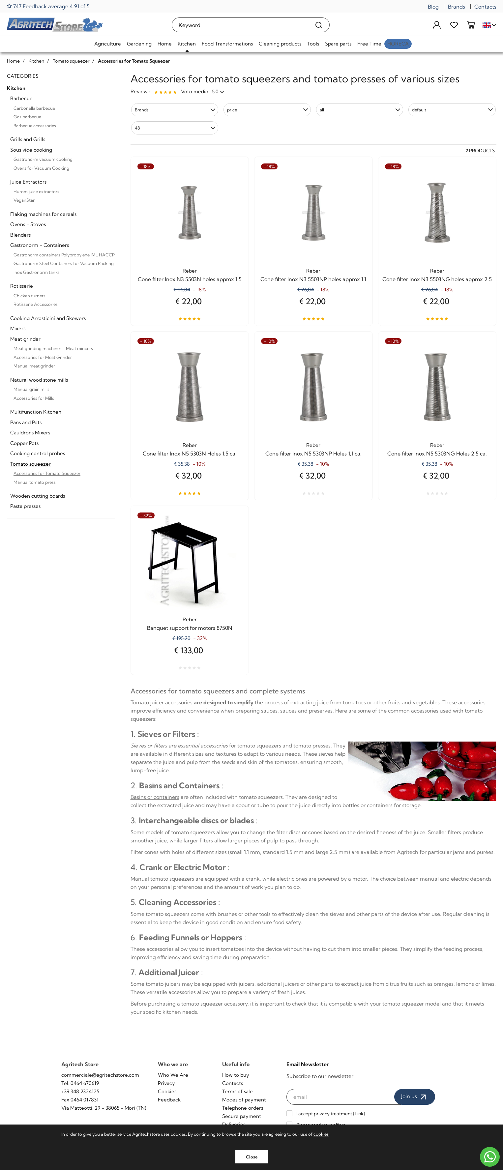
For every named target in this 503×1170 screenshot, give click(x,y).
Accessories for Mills (34, 398)
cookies (321, 1134)
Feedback (169, 1100)
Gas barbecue (27, 116)
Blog (433, 6)
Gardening (139, 44)
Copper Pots (24, 443)
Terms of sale (237, 1091)
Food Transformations (227, 44)
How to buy (235, 1075)
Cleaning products (280, 44)
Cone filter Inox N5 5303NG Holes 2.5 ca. (437, 453)
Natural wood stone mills (39, 380)
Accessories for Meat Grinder (43, 357)
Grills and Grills (27, 139)
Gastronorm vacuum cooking (43, 159)
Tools (313, 44)
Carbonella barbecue (34, 108)
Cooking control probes (37, 453)
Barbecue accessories (35, 125)
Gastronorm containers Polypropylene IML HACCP (64, 254)
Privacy (166, 1083)
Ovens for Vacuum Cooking (41, 168)
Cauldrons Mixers (30, 432)
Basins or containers (155, 797)
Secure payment (241, 1116)
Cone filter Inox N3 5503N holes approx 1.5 (190, 279)
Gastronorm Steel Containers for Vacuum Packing (64, 263)
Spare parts (338, 44)
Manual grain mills (31, 389)
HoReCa (398, 44)
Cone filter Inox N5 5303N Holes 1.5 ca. (190, 453)
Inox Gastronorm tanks (37, 272)
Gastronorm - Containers (39, 245)
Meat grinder (25, 339)
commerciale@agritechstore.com (100, 1075)
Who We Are (173, 1075)
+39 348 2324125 (80, 1091)
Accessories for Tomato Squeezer (47, 473)
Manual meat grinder (34, 365)
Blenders (20, 235)
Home (165, 44)
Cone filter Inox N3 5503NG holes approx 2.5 (437, 279)
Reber (190, 271)
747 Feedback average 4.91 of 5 (48, 6)
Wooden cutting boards (37, 496)
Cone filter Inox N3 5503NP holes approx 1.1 (313, 279)
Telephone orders (242, 1108)
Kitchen (187, 44)
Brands (456, 6)
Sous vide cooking (31, 150)
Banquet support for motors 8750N (189, 628)
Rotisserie (21, 286)
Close (251, 1156)
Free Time (369, 44)
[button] (175, 109)
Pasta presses (25, 506)
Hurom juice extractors (36, 191)
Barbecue (21, 98)
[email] (343, 1097)
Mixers (17, 328)
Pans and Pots (26, 422)
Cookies (167, 1091)
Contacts (485, 6)
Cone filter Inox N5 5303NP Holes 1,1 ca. (313, 453)
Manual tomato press (35, 482)
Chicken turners (29, 295)
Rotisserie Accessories (36, 304)
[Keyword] (240, 24)
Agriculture (107, 44)
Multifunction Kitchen (35, 412)
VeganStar (24, 200)
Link (359, 1114)
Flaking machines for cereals (43, 214)
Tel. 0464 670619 (80, 1083)
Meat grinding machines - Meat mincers (53, 348)
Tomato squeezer (30, 464)
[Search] (319, 24)
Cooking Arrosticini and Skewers (48, 318)
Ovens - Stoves (28, 224)
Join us (414, 1097)
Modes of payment (244, 1100)
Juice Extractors (28, 182)
